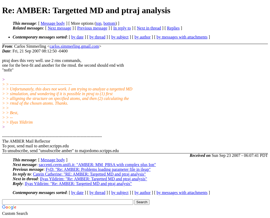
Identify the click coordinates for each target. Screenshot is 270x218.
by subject (119, 37)
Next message (59, 28)
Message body (53, 23)
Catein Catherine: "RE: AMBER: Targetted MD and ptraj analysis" (89, 174)
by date (77, 37)
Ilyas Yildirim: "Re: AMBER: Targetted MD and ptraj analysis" (93, 179)
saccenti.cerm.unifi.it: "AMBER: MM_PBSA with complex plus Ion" (97, 164)
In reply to (122, 28)
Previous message (92, 28)
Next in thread (149, 28)
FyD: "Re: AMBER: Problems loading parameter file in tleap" (98, 169)
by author (142, 37)
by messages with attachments (182, 37)
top (98, 23)
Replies (173, 28)
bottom (109, 23)
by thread (97, 37)
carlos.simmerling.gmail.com (74, 46)
